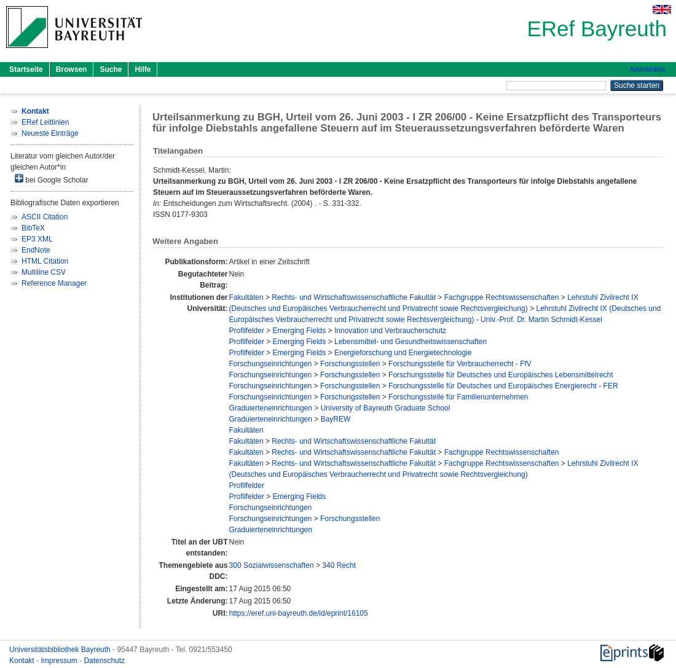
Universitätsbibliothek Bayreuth (60, 649)
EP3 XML (37, 239)
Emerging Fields (299, 330)
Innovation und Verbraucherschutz (390, 330)
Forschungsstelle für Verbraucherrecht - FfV (460, 364)
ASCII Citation (45, 217)
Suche (111, 69)
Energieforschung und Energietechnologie (403, 352)
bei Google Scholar (51, 179)
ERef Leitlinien (45, 122)
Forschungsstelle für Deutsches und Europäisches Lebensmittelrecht (500, 375)
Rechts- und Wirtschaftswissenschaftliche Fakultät (354, 297)
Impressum (60, 660)
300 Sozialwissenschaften (271, 565)
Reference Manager (54, 283)
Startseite (26, 69)
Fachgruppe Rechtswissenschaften (501, 297)
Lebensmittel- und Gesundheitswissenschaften (410, 341)
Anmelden (647, 69)
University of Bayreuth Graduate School (385, 408)
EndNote (36, 250)
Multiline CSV (44, 272)
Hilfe (143, 69)
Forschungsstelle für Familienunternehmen (458, 397)
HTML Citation (45, 261)
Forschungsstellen (350, 364)
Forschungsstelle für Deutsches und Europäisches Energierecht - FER (503, 386)
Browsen (71, 69)
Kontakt (22, 660)
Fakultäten (246, 297)
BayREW (336, 419)
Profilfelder (246, 330)
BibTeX (33, 228)
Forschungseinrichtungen (270, 364)
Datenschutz (104, 660)
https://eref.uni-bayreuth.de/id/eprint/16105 (298, 613)
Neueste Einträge (50, 133)
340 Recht (339, 565)
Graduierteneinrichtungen (270, 408)
